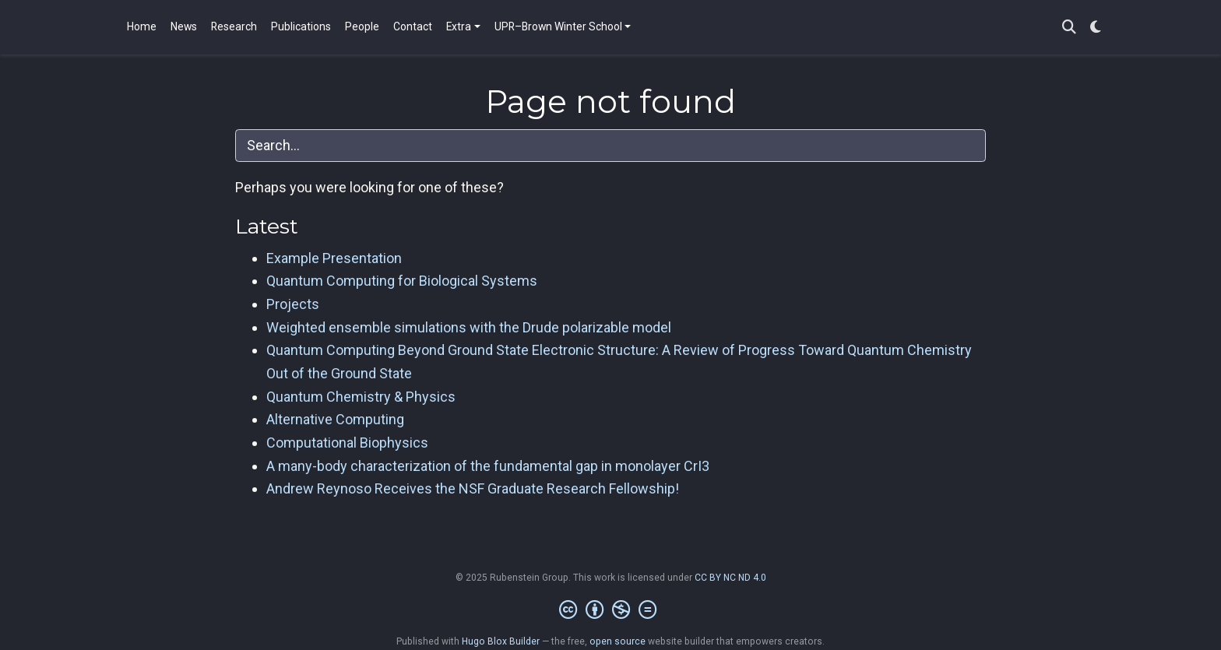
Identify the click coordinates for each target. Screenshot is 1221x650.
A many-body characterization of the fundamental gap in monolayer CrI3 (487, 466)
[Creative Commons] (611, 610)
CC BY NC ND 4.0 (730, 577)
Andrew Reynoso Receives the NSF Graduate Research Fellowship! (472, 488)
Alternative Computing (335, 419)
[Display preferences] (1095, 28)
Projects (292, 304)
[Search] (1069, 28)
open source (617, 641)
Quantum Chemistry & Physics (361, 396)
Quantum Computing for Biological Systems (401, 280)
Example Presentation (334, 258)
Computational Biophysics (347, 442)
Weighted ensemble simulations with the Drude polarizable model (468, 327)
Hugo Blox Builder (501, 641)
